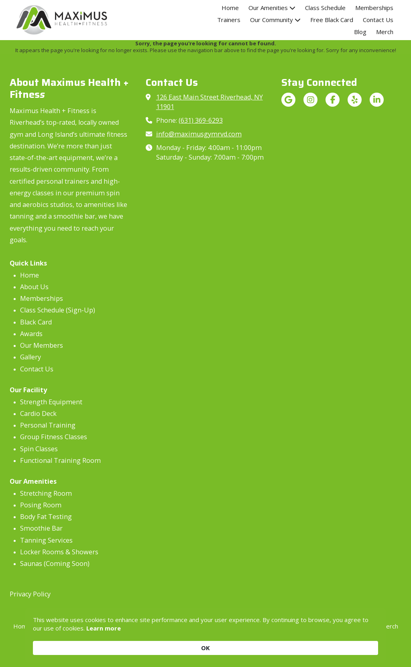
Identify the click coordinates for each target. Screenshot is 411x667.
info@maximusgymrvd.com (199, 134)
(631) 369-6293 (201, 120)
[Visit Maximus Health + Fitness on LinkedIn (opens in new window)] (377, 100)
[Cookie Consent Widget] (205, 643)
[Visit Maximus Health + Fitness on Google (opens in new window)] (288, 100)
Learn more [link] (129, 647)
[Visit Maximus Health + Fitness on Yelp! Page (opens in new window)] (355, 100)
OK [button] (365, 643)
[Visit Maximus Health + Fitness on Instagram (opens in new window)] (310, 100)
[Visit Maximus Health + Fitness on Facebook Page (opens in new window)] (333, 100)
